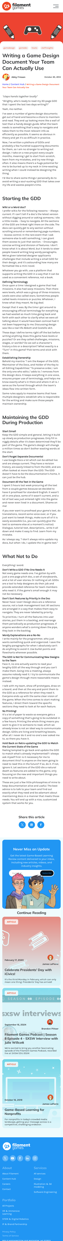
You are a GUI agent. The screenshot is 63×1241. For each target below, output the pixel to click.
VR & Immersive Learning (11, 1212)
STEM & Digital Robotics (15, 1219)
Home (5, 84)
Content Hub (17, 84)
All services (39, 1173)
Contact (6, 1189)
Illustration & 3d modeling (43, 1185)
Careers (6, 1184)
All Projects (8, 1205)
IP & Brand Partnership (14, 1224)
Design (37, 1178)
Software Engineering (45, 1192)
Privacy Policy (9, 1231)
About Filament (10, 1173)
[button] (56, 6)
